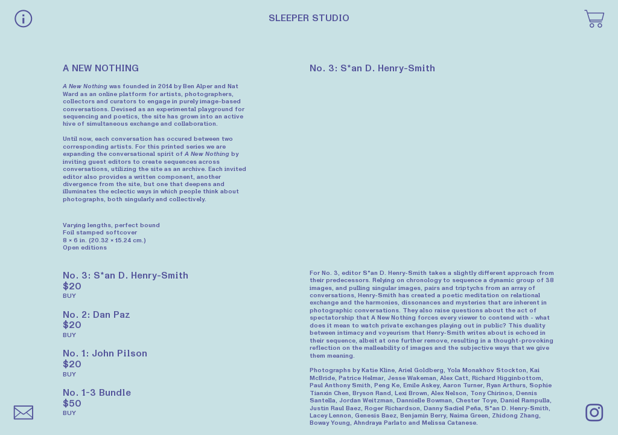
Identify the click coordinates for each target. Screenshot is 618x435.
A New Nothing (85, 86)
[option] (432, 166)
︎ (23, 20)
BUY (69, 296)
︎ (594, 414)
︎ (594, 20)
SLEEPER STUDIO (309, 18)
